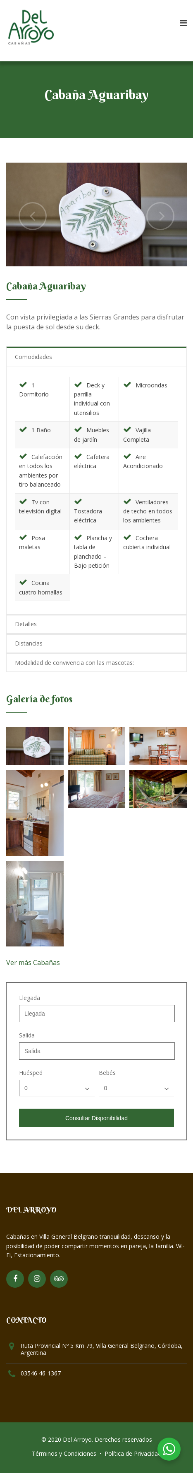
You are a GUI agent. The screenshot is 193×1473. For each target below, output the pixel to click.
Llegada (29, 998)
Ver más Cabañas (33, 962)
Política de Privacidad (133, 1453)
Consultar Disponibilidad (96, 1118)
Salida (27, 1035)
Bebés (107, 1073)
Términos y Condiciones (64, 1453)
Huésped (31, 1073)
